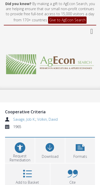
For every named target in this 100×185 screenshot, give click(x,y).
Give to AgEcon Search (67, 20)
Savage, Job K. (24, 119)
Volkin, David (47, 119)
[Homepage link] (50, 63)
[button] (80, 149)
